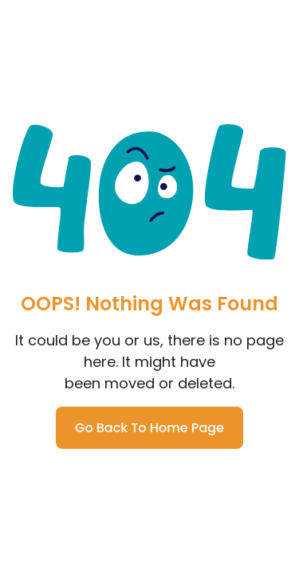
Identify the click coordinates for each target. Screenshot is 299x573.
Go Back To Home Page (149, 428)
